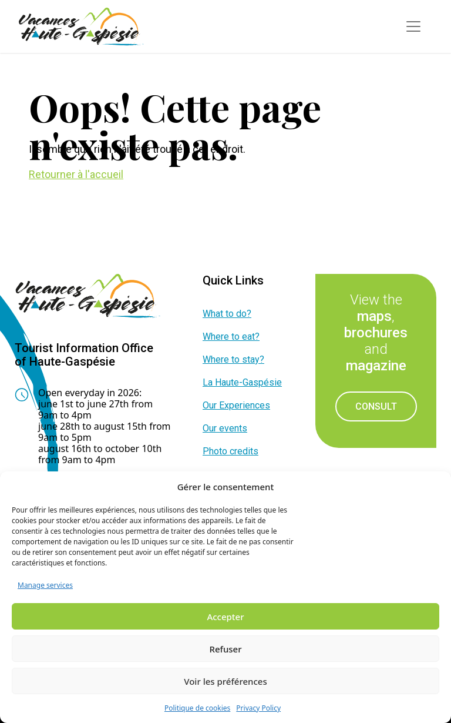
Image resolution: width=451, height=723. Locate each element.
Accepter (225, 616)
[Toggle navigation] (413, 26)
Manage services (45, 585)
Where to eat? (231, 336)
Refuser (225, 649)
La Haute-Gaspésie (242, 382)
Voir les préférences (225, 681)
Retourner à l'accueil (76, 174)
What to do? (227, 313)
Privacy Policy (258, 708)
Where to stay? (233, 359)
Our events (225, 428)
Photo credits (230, 451)
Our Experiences (236, 405)
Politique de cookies (197, 708)
